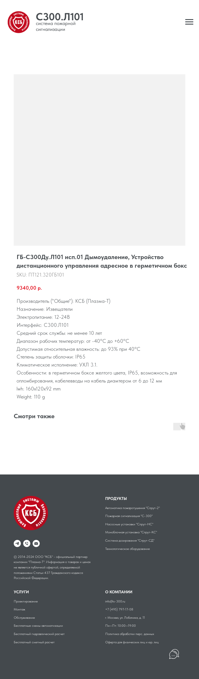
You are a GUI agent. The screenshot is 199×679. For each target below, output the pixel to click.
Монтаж (19, 609)
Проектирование (26, 601)
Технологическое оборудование (127, 549)
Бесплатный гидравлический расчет (39, 634)
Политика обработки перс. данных (129, 634)
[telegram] (17, 543)
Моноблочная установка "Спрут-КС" (131, 532)
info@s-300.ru (115, 601)
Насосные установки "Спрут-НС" (129, 524)
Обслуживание (24, 618)
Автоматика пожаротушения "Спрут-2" (132, 508)
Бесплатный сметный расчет (34, 642)
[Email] (36, 543)
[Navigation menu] (189, 22)
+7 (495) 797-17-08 (119, 609)
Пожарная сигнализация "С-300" (129, 516)
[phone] (26, 543)
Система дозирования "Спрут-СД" (129, 540)
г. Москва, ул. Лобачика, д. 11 (125, 618)
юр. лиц (153, 642)
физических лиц (134, 642)
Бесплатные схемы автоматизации (38, 626)
